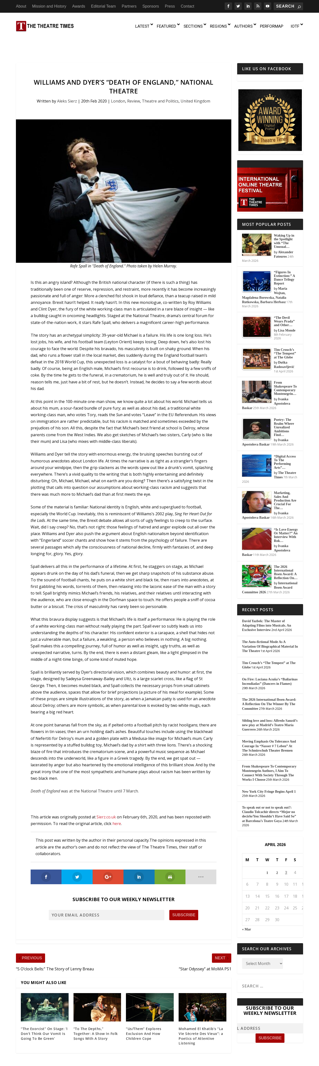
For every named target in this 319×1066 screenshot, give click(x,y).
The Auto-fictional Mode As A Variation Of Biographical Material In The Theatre (270, 625)
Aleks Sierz (67, 80)
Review (133, 80)
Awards (78, 6)
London (118, 80)
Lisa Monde (286, 309)
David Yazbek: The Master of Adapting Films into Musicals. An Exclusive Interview (266, 604)
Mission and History (49, 6)
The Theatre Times (53, 1057)
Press (170, 6)
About (21, 6)
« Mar (246, 908)
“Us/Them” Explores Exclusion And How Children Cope (143, 1013)
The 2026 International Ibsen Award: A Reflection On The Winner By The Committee (269, 683)
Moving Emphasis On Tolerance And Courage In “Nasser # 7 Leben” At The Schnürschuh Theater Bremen (269, 725)
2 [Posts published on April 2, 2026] (277, 852)
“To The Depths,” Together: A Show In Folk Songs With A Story (96, 1013)
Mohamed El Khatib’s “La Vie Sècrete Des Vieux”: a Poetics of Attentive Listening (201, 1015)
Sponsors (150, 6)
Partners (129, 6)
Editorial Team (103, 6)
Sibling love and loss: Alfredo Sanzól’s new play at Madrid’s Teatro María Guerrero (270, 704)
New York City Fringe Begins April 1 (269, 771)
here (116, 802)
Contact (187, 6)
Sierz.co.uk (106, 796)
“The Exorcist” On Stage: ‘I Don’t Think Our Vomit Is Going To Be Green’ (44, 1013)
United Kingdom (195, 80)
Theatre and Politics (160, 80)
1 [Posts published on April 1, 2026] (267, 852)
